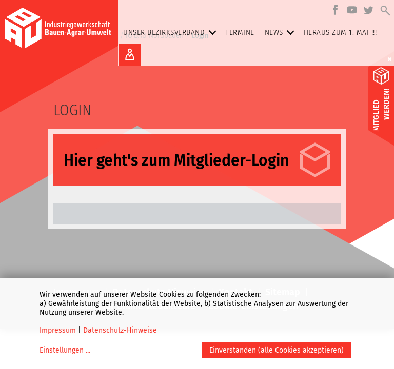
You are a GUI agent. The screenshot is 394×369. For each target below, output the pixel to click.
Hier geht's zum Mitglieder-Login (176, 160)
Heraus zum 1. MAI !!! (340, 32)
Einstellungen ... (65, 350)
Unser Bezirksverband (171, 32)
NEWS (282, 32)
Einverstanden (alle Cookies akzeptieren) (276, 350)
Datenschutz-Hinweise (120, 330)
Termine (239, 32)
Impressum (58, 330)
